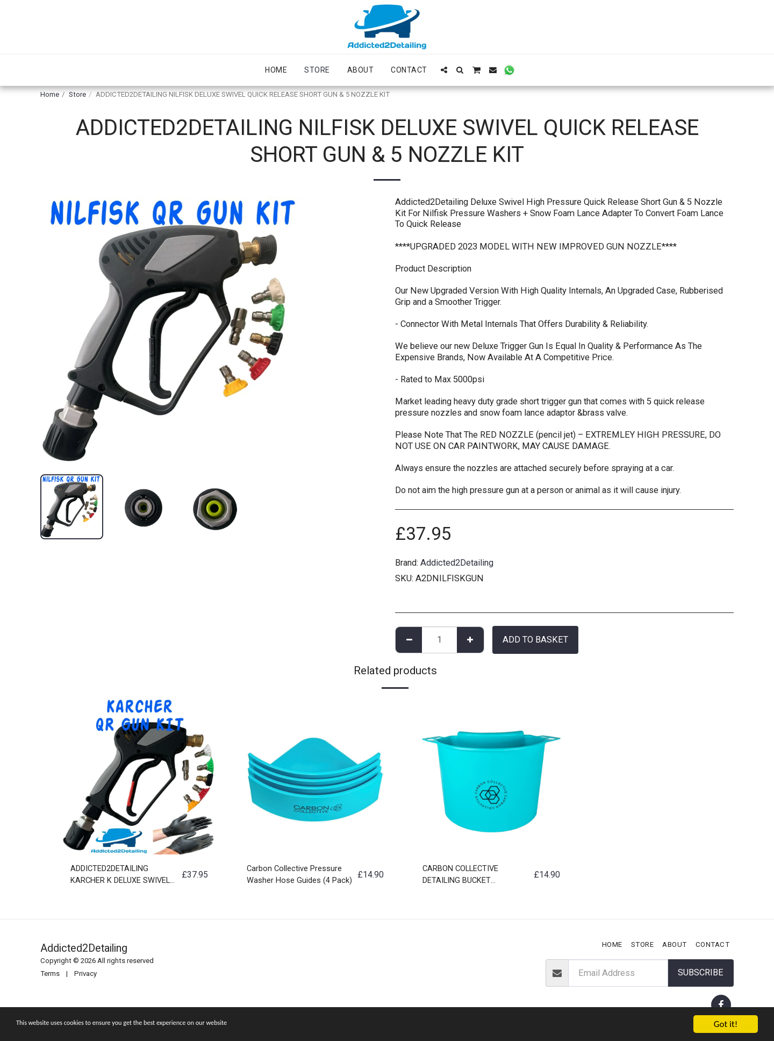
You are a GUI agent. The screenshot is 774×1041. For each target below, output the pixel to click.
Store (77, 94)
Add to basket (535, 639)
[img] (139, 777)
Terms (50, 973)
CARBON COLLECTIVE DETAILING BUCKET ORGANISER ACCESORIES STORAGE (474, 877)
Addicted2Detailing (456, 563)
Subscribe (700, 972)
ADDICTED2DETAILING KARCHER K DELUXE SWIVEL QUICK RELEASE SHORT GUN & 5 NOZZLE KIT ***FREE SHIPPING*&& (123, 877)
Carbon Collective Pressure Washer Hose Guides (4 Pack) (298, 877)
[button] (444, 70)
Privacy (85, 973)
